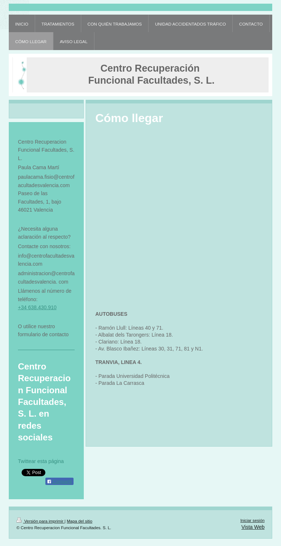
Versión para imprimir (40, 521)
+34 (23, 307)
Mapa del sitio (79, 521)
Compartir (59, 481)
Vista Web (253, 527)
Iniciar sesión (252, 520)
